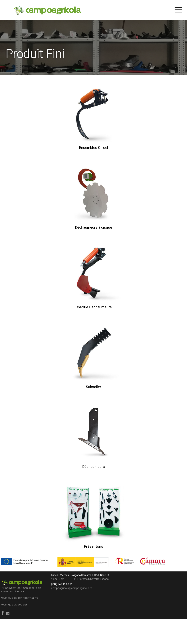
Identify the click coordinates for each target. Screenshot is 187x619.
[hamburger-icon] (178, 10)
